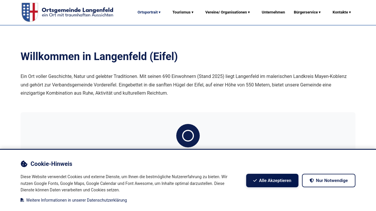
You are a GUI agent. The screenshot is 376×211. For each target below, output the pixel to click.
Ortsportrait (149, 12)
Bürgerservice (307, 12)
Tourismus (183, 12)
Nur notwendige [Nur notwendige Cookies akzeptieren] (328, 180)
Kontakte (342, 12)
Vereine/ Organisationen (227, 12)
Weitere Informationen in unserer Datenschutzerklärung (74, 200)
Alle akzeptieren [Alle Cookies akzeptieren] (272, 180)
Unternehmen (273, 12)
